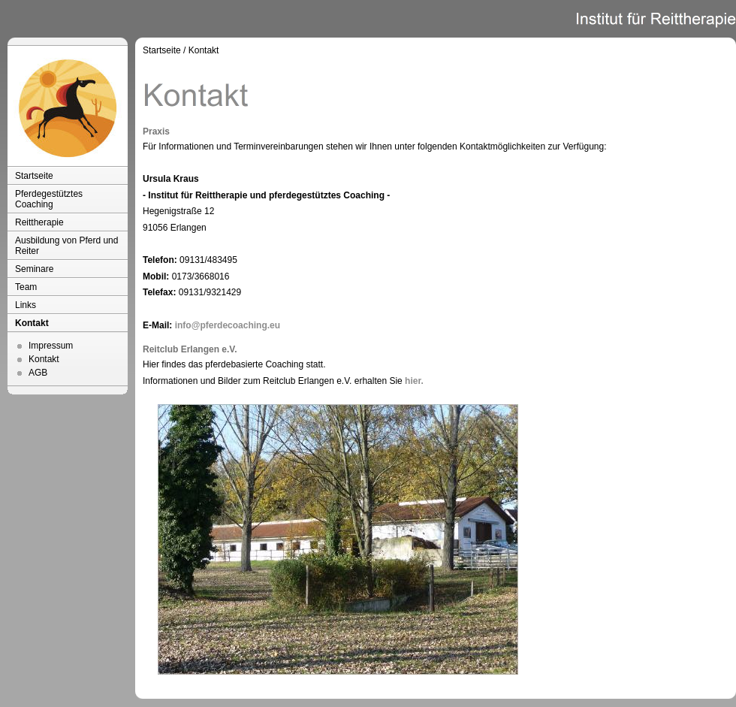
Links (25, 305)
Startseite (34, 176)
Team (26, 287)
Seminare (34, 269)
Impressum (51, 345)
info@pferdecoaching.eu (227, 325)
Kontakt (32, 323)
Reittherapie (39, 222)
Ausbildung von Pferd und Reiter (66, 245)
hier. (414, 381)
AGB (38, 372)
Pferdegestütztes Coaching (49, 199)
